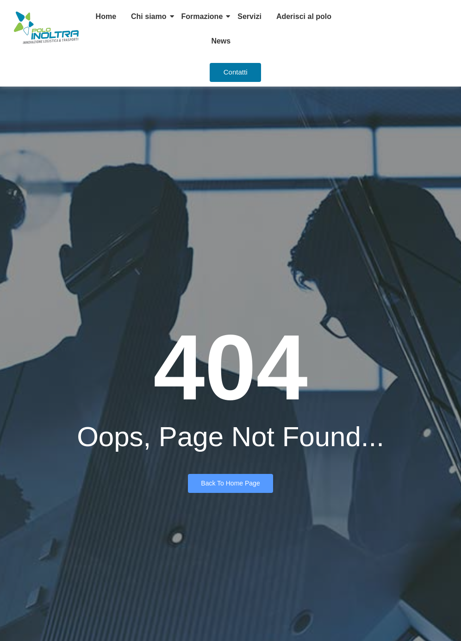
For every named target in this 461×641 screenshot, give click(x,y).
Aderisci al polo (303, 16)
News (220, 41)
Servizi (249, 16)
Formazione (202, 16)
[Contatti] (236, 72)
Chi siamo (148, 16)
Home (106, 16)
